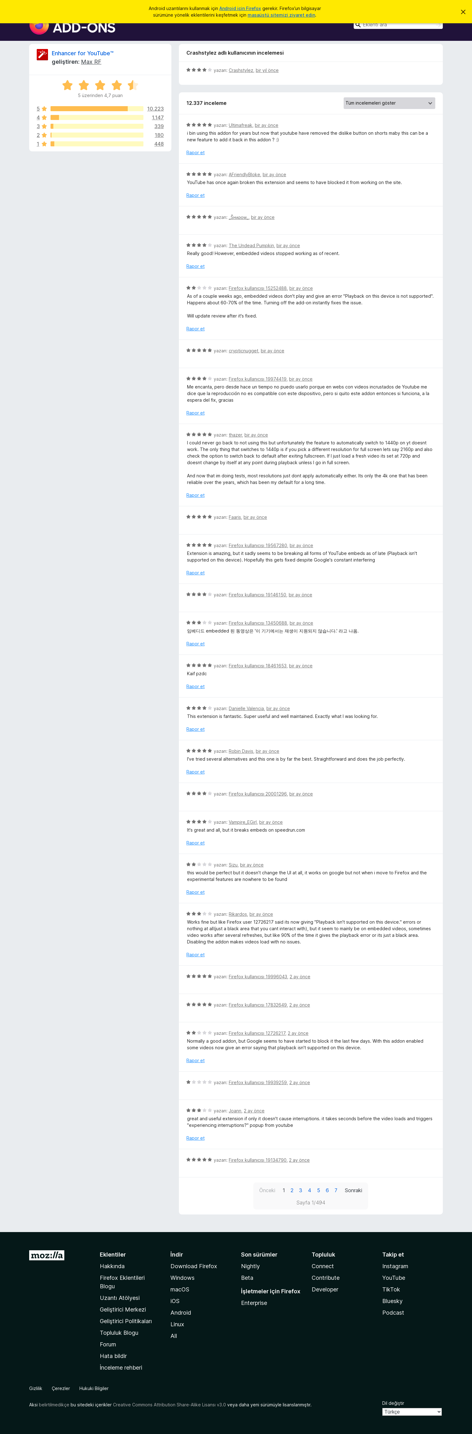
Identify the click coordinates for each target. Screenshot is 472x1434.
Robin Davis (241, 751)
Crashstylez (241, 70)
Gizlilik (35, 1388)
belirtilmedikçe (54, 1404)
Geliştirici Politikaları (126, 1321)
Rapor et (195, 152)
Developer (325, 1289)
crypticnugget (243, 350)
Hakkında (112, 1266)
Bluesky (392, 1301)
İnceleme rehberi (121, 1367)
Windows (182, 1277)
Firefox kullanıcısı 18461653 (258, 665)
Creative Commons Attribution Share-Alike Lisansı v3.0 (169, 1404)
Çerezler (61, 1388)
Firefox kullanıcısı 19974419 (258, 379)
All (173, 1336)
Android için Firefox (240, 8)
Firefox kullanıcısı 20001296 (258, 793)
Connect (323, 1266)
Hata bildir (113, 1356)
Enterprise (254, 1303)
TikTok (391, 1289)
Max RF (91, 61)
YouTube (393, 1277)
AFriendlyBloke (244, 174)
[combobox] (398, 24)
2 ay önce (300, 976)
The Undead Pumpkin (251, 245)
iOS (175, 1301)
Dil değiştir (393, 1403)
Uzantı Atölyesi (120, 1298)
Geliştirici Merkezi (123, 1309)
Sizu (233, 864)
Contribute (326, 1277)
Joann (235, 1110)
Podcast (393, 1312)
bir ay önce (266, 125)
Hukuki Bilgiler (94, 1388)
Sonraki (353, 1190)
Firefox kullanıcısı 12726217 (257, 1033)
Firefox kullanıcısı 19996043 (258, 976)
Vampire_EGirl (243, 822)
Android (180, 1312)
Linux (177, 1324)
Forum (108, 1344)
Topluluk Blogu (119, 1332)
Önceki (267, 1190)
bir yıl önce (267, 70)
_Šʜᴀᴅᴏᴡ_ (239, 217)
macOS (179, 1289)
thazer (235, 434)
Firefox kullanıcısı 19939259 (258, 1082)
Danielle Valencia (246, 708)
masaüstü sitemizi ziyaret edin (281, 15)
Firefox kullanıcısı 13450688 (258, 623)
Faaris (235, 517)
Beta (247, 1277)
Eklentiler (113, 1254)
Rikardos (238, 914)
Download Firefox (193, 1266)
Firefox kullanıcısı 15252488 (258, 288)
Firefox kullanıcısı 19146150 (257, 594)
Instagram (395, 1266)
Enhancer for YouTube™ (83, 53)
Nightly (250, 1266)
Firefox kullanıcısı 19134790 (258, 1160)
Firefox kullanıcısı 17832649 (258, 1005)
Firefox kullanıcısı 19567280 (258, 545)
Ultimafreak (240, 125)
